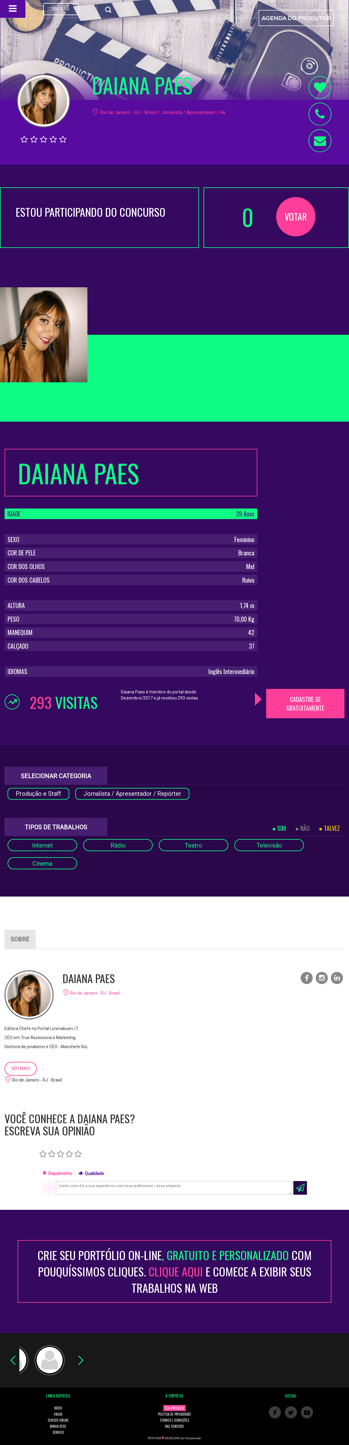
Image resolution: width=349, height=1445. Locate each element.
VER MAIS (20, 1068)
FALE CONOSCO (174, 1426)
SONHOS (58, 1432)
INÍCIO (58, 1408)
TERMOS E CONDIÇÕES (174, 1420)
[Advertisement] (305, 539)
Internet (42, 845)
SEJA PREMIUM (174, 1408)
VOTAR (296, 216)
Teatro (193, 845)
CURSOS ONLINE (58, 1420)
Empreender (193, 1438)
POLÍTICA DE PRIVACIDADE (174, 1414)
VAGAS (58, 1414)
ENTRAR (61, 9)
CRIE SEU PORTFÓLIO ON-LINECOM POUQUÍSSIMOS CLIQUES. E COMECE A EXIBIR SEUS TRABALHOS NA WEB (175, 1271)
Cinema (42, 863)
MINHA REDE (58, 1426)
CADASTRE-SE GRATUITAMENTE (305, 704)
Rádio (118, 845)
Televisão (269, 845)
